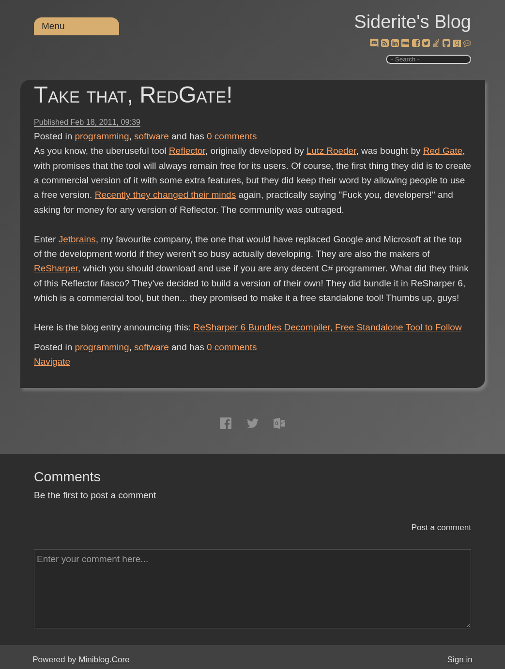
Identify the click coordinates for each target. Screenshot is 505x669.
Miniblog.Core (103, 659)
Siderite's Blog (412, 22)
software (151, 136)
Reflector (187, 151)
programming (102, 136)
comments (232, 136)
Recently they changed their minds (165, 195)
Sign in (460, 659)
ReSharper (56, 268)
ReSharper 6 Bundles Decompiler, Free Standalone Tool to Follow (328, 327)
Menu (53, 26)
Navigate (52, 362)
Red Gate (442, 151)
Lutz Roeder (331, 151)
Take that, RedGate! (133, 94)
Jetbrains (77, 239)
